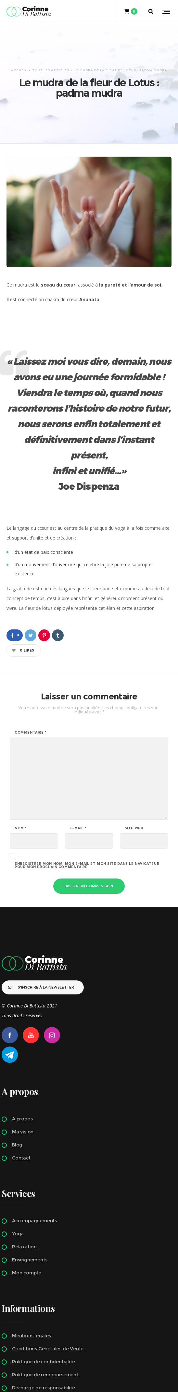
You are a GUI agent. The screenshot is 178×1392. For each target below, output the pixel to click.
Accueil (19, 47)
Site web (134, 783)
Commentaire (31, 687)
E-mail (78, 783)
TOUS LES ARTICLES (50, 47)
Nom (21, 783)
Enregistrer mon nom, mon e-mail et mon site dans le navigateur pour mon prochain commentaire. (87, 820)
